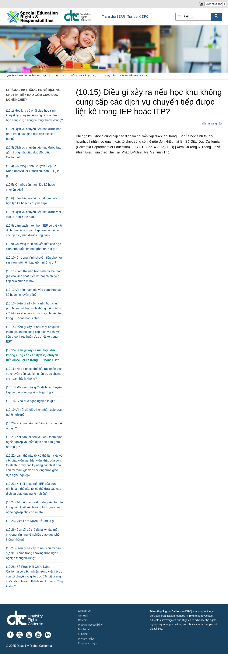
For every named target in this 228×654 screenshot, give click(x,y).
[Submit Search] (216, 17)
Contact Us (84, 610)
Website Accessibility (90, 624)
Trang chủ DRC (138, 16)
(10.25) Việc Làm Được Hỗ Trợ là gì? (31, 521)
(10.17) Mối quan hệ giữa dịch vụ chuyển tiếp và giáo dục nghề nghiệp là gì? (34, 390)
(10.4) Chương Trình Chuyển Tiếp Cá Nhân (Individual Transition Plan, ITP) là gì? (32, 171)
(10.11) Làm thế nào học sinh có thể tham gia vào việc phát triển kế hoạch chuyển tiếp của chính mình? (34, 276)
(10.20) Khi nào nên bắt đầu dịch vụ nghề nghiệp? (34, 426)
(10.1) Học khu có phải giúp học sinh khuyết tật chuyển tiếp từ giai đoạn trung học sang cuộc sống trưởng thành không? (34, 115)
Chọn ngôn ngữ (214, 4)
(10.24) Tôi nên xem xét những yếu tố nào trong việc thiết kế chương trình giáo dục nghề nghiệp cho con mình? (34, 507)
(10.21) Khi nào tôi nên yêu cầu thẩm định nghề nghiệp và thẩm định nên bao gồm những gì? (34, 441)
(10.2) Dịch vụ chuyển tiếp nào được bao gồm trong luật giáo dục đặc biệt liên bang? (33, 133)
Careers (82, 620)
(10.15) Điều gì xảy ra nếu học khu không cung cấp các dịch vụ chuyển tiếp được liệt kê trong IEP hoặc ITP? (32, 355)
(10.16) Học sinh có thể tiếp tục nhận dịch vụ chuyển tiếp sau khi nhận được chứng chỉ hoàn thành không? (34, 373)
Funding (83, 633)
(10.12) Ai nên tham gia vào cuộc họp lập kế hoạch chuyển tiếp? (33, 292)
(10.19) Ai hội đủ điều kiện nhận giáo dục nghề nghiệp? (34, 412)
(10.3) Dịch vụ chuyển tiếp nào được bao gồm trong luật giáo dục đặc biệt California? (33, 152)
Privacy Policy (86, 638)
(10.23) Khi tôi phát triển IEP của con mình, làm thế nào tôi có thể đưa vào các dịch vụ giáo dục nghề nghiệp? (33, 488)
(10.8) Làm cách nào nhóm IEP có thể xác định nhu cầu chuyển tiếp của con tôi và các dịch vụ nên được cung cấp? (34, 230)
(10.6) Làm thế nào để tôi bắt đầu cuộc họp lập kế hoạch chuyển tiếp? (32, 201)
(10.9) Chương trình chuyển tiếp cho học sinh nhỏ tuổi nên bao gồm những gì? (33, 246)
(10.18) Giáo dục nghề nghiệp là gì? (30, 401)
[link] (77, 21)
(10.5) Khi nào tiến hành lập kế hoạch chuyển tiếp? (31, 187)
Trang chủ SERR (113, 16)
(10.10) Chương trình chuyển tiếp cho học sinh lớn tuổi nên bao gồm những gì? (34, 260)
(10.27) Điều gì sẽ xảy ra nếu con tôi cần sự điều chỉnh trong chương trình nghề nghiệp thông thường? (33, 553)
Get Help (83, 615)
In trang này (215, 123)
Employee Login (87, 643)
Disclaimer (84, 629)
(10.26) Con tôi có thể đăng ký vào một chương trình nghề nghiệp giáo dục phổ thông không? (33, 534)
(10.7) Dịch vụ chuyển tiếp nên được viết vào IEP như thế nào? (33, 214)
